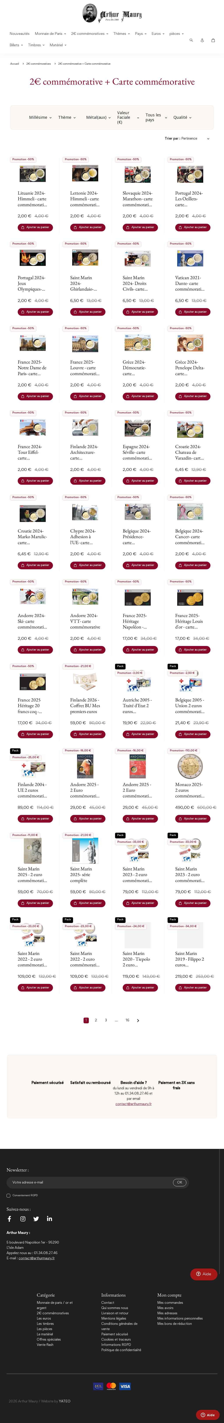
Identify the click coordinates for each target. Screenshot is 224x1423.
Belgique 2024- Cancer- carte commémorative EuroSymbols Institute (190, 542)
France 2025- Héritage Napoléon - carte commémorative (138, 627)
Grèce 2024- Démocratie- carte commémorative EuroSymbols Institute (138, 376)
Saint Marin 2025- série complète (81, 875)
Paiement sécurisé (114, 1334)
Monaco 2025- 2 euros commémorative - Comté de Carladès (190, 796)
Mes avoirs (165, 1308)
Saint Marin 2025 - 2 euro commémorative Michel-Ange (33, 877)
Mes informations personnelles (180, 1318)
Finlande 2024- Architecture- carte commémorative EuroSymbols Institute (85, 461)
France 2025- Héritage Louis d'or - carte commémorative (190, 624)
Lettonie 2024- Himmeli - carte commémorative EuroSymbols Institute (85, 204)
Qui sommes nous (114, 1308)
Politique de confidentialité (121, 1350)
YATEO (64, 1401)
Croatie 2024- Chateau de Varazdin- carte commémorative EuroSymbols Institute (190, 461)
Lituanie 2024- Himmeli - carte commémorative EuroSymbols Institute (33, 204)
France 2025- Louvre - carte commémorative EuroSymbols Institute (85, 373)
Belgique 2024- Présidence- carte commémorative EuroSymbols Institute (138, 545)
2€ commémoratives (53, 1313)
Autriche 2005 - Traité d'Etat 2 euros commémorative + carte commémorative (138, 714)
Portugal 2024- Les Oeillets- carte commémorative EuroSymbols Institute (190, 207)
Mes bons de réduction (174, 1323)
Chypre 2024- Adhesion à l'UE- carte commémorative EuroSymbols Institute (85, 545)
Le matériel (45, 1334)
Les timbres (45, 1323)
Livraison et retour (114, 1313)
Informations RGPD (116, 1345)
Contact (107, 1302)
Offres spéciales (49, 1339)
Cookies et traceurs (116, 1339)
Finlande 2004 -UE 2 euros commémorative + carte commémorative (33, 796)
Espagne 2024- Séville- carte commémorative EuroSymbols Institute (138, 458)
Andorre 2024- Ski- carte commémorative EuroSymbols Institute (33, 627)
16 (127, 1020)
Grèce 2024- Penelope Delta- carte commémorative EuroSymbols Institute (190, 376)
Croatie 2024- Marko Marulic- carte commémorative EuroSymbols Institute (33, 545)
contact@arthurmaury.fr (134, 1104)
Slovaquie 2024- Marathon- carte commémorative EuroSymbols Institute (138, 204)
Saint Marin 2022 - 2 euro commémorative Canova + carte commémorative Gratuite (33, 967)
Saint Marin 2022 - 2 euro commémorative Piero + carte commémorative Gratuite (85, 967)
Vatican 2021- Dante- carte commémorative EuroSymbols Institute (190, 289)
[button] (203, 1274)
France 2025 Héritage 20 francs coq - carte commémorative (33, 711)
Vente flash (45, 1345)
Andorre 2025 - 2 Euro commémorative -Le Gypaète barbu (85, 796)
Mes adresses (167, 1313)
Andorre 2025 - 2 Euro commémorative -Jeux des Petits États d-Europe (138, 796)
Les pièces (44, 1329)
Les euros (44, 1318)
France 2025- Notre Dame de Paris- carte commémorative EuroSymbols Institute (33, 376)
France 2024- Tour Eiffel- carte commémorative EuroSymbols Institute (33, 461)
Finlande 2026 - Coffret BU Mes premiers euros (85, 706)
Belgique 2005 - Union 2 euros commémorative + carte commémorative (190, 711)
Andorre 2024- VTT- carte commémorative (85, 621)
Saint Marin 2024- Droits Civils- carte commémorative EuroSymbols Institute (138, 292)
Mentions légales (113, 1318)
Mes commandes (170, 1302)
